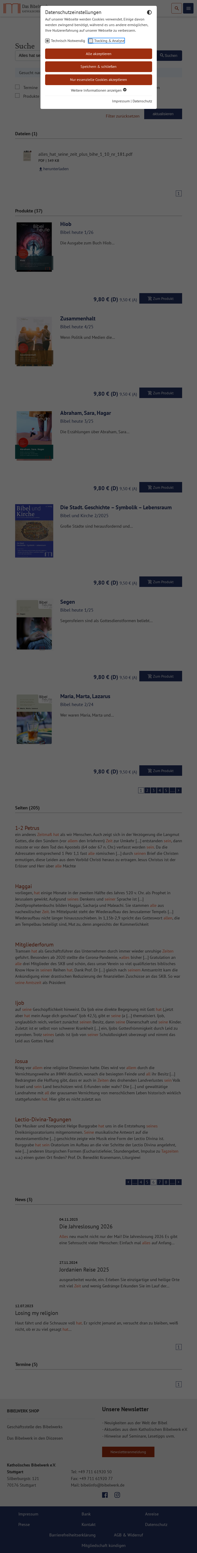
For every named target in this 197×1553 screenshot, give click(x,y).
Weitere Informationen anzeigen (98, 90)
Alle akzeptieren (98, 53)
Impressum (121, 101)
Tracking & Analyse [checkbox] (109, 40)
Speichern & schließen (98, 66)
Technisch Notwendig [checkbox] (68, 40)
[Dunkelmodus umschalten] (149, 13)
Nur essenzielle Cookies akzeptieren (98, 79)
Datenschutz (142, 101)
